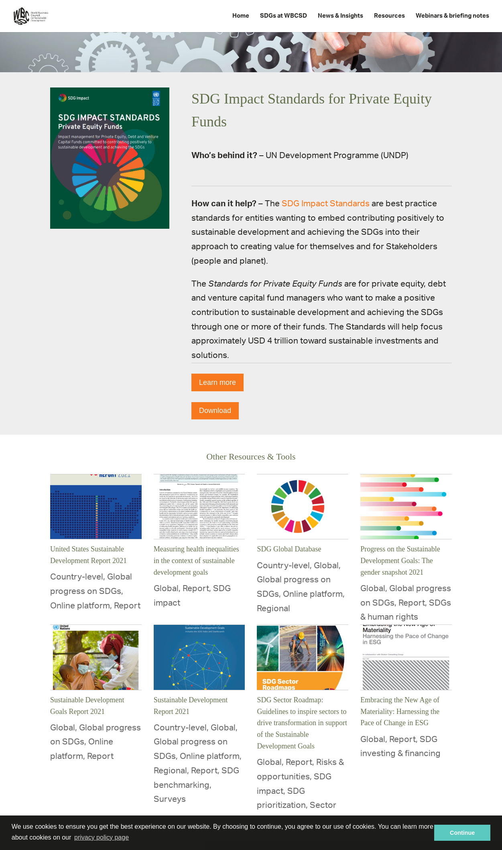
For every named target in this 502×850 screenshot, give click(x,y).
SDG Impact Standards (326, 203)
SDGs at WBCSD (283, 16)
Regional (273, 608)
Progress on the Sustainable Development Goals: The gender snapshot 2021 (400, 560)
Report (127, 606)
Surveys (170, 799)
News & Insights (340, 16)
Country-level (76, 577)
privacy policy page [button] (101, 837)
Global (166, 588)
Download (215, 411)
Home (240, 16)
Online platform (80, 606)
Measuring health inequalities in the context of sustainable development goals (196, 560)
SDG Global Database (289, 549)
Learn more (217, 382)
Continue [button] (462, 833)
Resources (389, 16)
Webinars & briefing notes (452, 16)
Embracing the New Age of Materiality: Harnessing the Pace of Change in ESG (399, 711)
